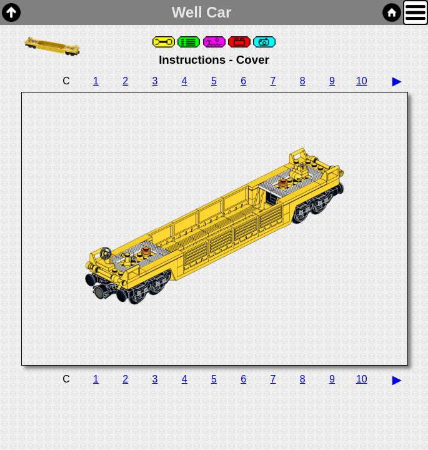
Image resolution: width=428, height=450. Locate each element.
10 (361, 81)
